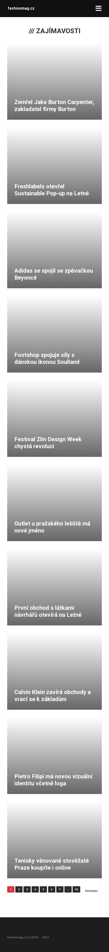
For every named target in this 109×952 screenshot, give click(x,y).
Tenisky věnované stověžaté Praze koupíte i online (51, 864)
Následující (91, 890)
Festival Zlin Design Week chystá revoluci (48, 443)
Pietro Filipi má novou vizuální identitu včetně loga (53, 780)
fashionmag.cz (21, 8)
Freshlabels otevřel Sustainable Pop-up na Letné (51, 190)
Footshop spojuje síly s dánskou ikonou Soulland (47, 358)
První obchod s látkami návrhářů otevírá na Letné (47, 611)
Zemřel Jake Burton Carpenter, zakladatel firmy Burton (54, 105)
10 (76, 889)
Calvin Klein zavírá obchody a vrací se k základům (52, 696)
